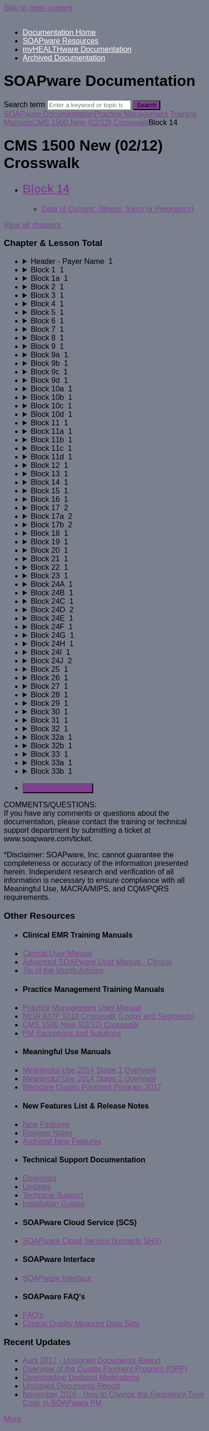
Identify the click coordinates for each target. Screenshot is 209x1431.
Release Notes (47, 1133)
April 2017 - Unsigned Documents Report (92, 1360)
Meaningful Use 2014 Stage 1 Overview (89, 1070)
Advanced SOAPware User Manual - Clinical (97, 962)
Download (39, 1178)
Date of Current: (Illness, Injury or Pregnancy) (118, 209)
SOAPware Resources (60, 41)
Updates (37, 1187)
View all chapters (32, 225)
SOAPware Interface (57, 1278)
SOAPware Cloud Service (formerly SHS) (92, 1241)
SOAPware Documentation (49, 114)
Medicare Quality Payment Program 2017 (92, 1087)
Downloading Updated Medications (81, 1377)
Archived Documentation (64, 58)
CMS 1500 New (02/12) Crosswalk (90, 123)
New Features (46, 1124)
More (12, 1419)
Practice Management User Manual (82, 1008)
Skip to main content (38, 8)
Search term (24, 105)
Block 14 (46, 188)
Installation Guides (54, 1204)
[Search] (89, 105)
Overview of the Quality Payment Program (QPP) (105, 1369)
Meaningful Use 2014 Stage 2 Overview (89, 1079)
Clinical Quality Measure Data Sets (81, 1324)
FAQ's (33, 1315)
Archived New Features (62, 1141)
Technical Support (53, 1195)
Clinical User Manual (57, 953)
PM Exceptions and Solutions (72, 1033)
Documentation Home (59, 32)
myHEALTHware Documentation (77, 49)
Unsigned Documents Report (71, 1386)
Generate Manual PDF (57, 788)
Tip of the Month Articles (63, 970)
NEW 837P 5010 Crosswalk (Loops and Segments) (108, 1016)
